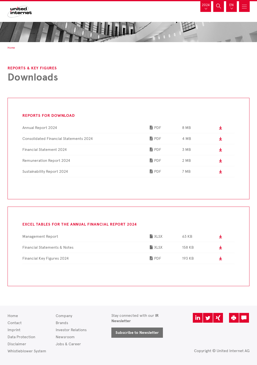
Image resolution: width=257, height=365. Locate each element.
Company (64, 315)
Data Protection (21, 337)
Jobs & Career (68, 344)
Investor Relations (71, 330)
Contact (15, 322)
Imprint (14, 330)
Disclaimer (17, 344)
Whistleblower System (27, 351)
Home (13, 315)
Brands (62, 322)
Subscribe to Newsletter (137, 332)
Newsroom (65, 337)
